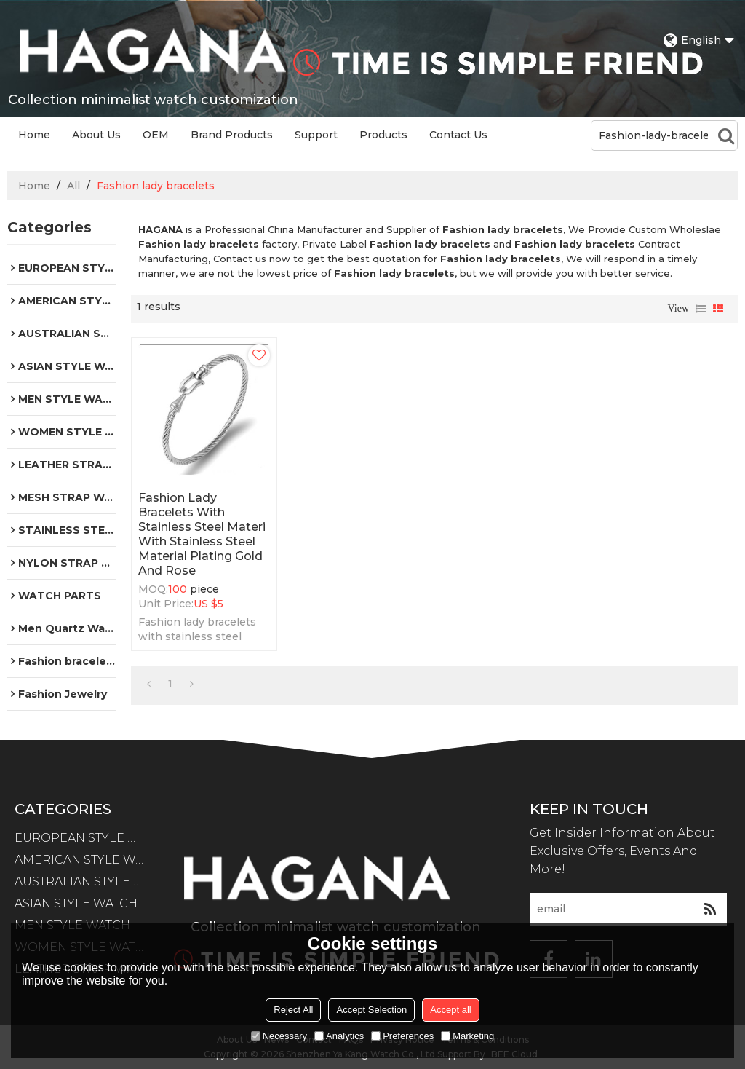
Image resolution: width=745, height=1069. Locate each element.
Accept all (450, 1009)
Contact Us (458, 134)
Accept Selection (371, 1009)
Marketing (467, 1035)
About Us (96, 134)
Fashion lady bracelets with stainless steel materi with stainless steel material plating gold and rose (202, 534)
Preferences (402, 1035)
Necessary (279, 1035)
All (73, 185)
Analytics (339, 1035)
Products (383, 134)
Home (34, 134)
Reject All (293, 1009)
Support (316, 134)
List (700, 308)
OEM (156, 134)
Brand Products (232, 134)
